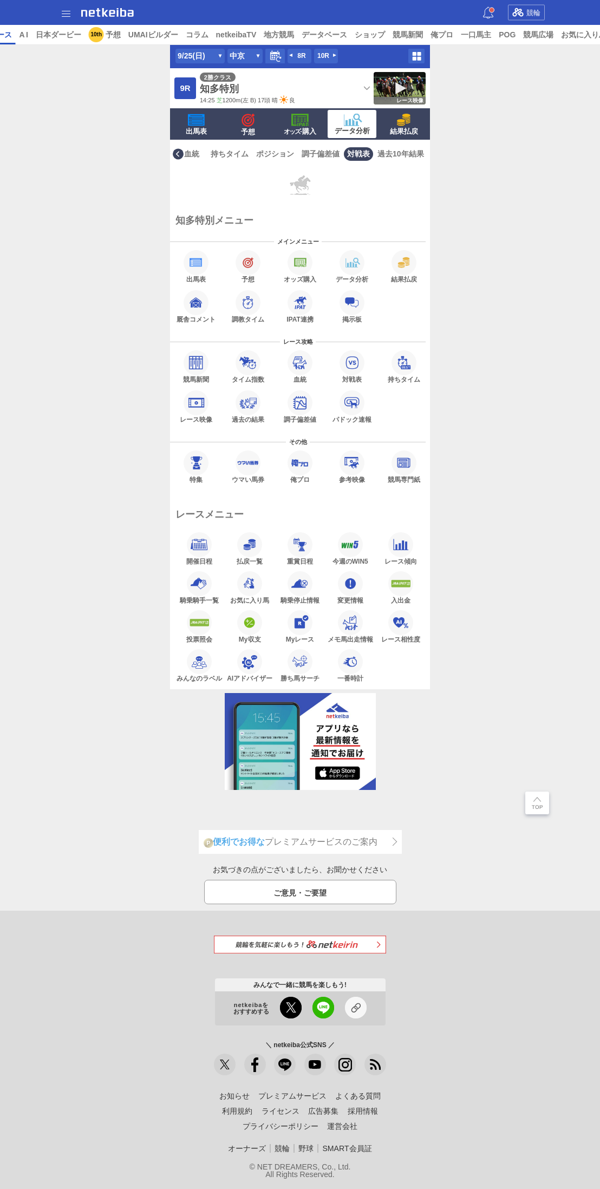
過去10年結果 (400, 153)
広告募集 (323, 1111)
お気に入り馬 (249, 587)
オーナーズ (247, 1148)
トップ (15, 34)
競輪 (526, 12)
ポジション (275, 153)
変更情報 (350, 587)
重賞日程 (300, 548)
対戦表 (358, 153)
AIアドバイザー (249, 665)
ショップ (453, 34)
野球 (306, 1148)
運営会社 (342, 1126)
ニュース (49, 34)
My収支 (249, 626)
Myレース (300, 626)
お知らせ (234, 1096)
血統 (191, 153)
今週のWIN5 (350, 548)
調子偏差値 (321, 153)
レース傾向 (400, 548)
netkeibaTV (319, 34)
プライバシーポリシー (280, 1126)
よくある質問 (358, 1096)
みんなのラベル (199, 665)
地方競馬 (362, 34)
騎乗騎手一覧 (199, 587)
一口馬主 (559, 34)
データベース (408, 34)
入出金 (400, 587)
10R (323, 56)
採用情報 (363, 1111)
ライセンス (280, 1111)
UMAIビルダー (236, 34)
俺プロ (525, 34)
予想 (196, 34)
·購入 (300, 124)
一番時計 (350, 665)
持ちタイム (230, 153)
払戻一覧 (250, 548)
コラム (280, 34)
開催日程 (199, 548)
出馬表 (196, 124)
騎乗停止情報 (300, 587)
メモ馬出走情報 (350, 626)
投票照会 (199, 626)
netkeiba (107, 12)
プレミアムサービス (292, 1096)
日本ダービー (141, 34)
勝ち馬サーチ (300, 665)
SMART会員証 (346, 1148)
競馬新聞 (491, 34)
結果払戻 (404, 124)
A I (106, 34)
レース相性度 (400, 626)
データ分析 (352, 124)
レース (83, 34)
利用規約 (237, 1111)
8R (301, 56)
